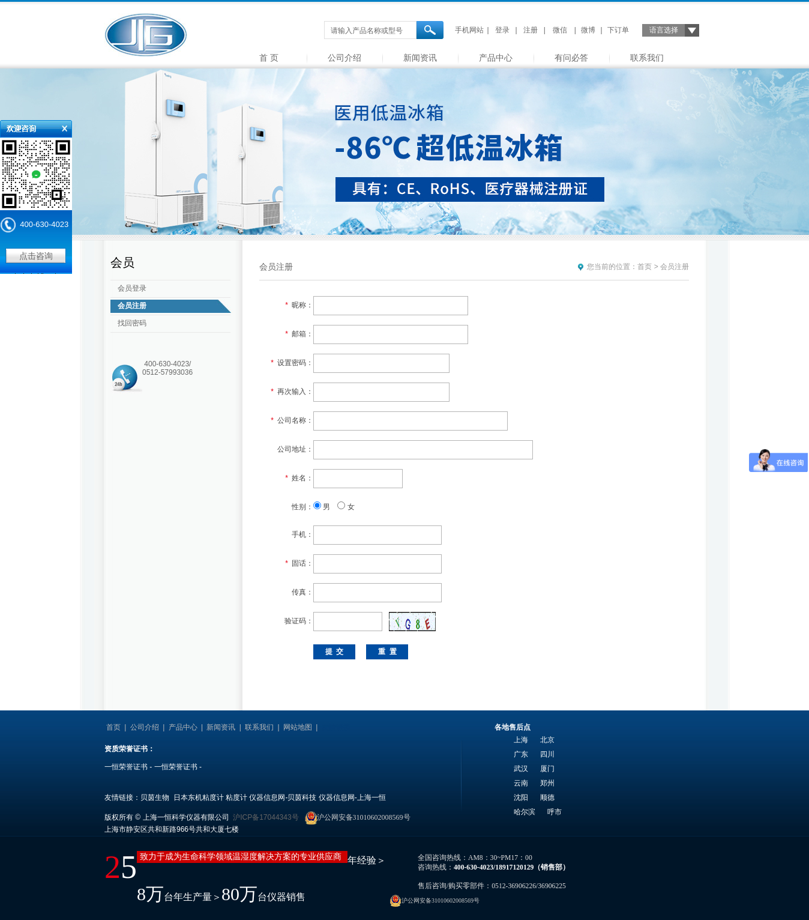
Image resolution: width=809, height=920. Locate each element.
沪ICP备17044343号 (265, 817)
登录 (502, 30)
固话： (299, 563)
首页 (644, 266)
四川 (547, 754)
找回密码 (132, 323)
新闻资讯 (420, 57)
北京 (547, 740)
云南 (521, 783)
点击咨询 (36, 256)
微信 (560, 30)
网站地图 (297, 727)
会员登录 (132, 288)
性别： (302, 507)
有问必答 (571, 57)
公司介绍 (344, 57)
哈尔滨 (524, 812)
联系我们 (647, 57)
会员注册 (132, 305)
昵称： (299, 305)
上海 (521, 740)
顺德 (547, 797)
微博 (588, 30)
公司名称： (292, 420)
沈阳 (521, 797)
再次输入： (292, 391)
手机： (302, 534)
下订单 (618, 30)
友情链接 (336, 727)
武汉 (521, 768)
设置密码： (292, 363)
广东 (521, 754)
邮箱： (299, 334)
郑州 (547, 783)
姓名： (299, 478)
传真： (302, 592)
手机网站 (469, 30)
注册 (530, 30)
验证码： (298, 621)
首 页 (268, 57)
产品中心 (496, 57)
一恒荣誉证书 (126, 767)
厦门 (547, 768)
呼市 (554, 812)
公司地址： (295, 449)
